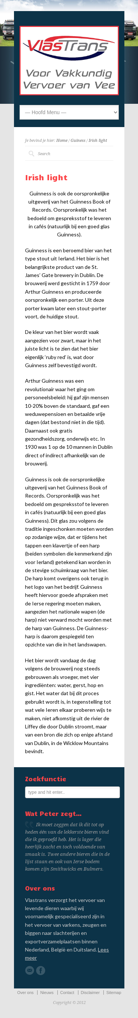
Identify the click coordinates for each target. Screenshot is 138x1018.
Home (61, 140)
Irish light (98, 140)
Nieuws (46, 992)
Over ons (25, 992)
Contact (67, 992)
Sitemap (113, 992)
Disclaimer (90, 992)
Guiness (78, 140)
